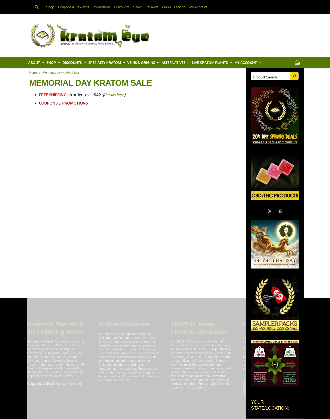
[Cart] (297, 62)
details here (114, 94)
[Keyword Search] (270, 77)
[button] (42, 62)
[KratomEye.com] (101, 35)
